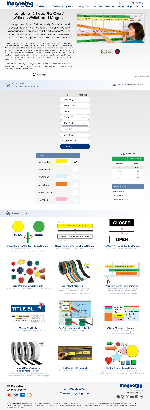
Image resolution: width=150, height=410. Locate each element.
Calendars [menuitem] (110, 6)
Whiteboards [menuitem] (43, 6)
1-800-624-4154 (74, 389)
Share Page (39, 74)
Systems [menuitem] (62, 6)
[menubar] (90, 6)
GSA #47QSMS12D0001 (17, 390)
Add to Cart (136, 158)
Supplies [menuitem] (97, 6)
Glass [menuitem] (121, 6)
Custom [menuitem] (139, 6)
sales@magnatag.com (74, 393)
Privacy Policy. (20, 407)
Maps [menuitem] (130, 6)
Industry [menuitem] (83, 6)
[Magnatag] (131, 386)
